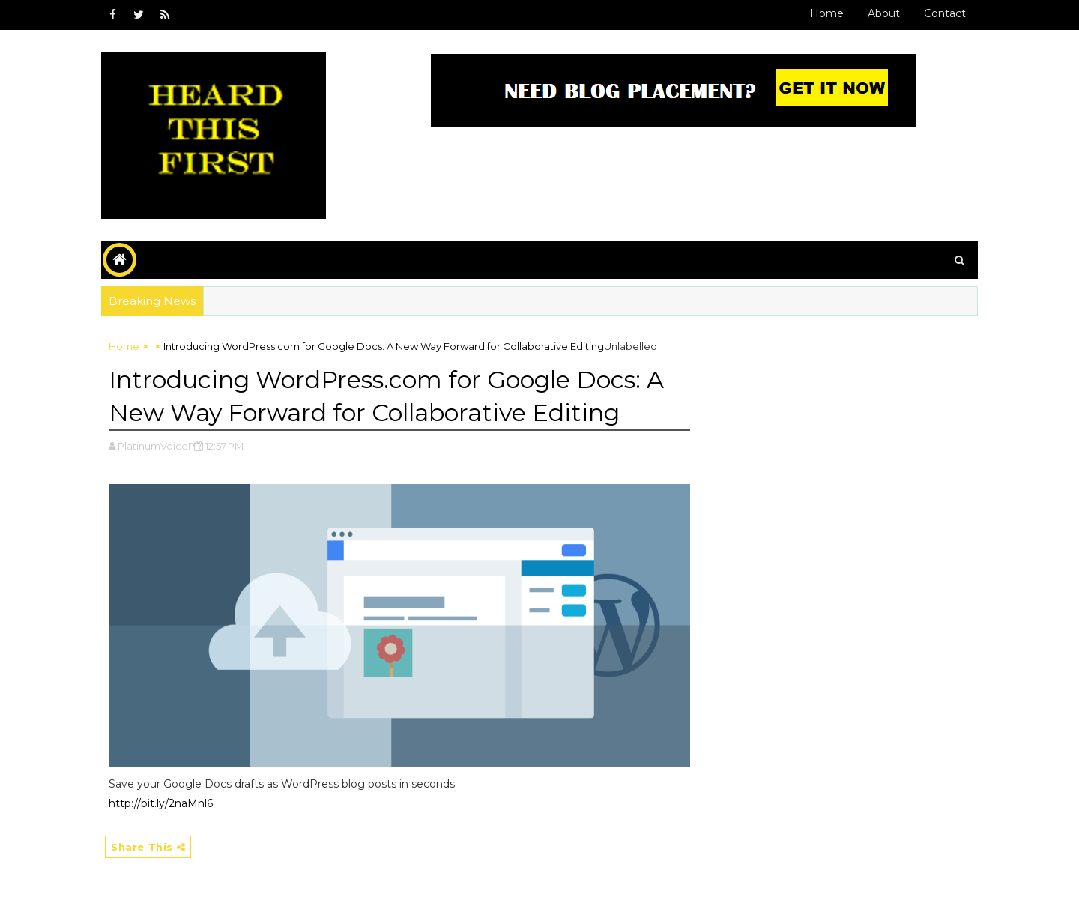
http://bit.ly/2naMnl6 (161, 803)
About (884, 13)
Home (827, 13)
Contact (945, 13)
